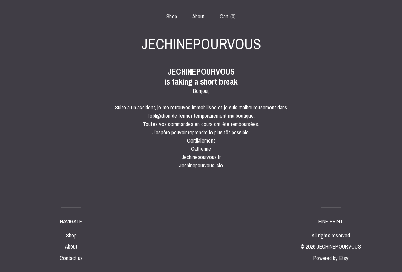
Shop (171, 16)
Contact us (71, 258)
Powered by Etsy (331, 258)
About (198, 16)
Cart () (228, 16)
